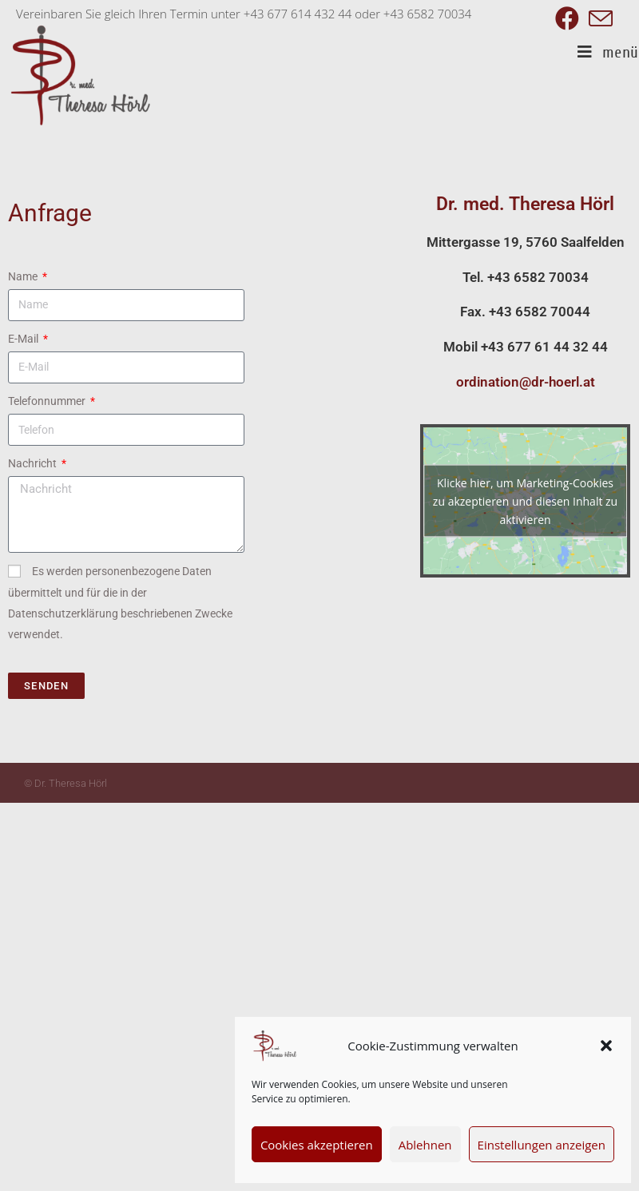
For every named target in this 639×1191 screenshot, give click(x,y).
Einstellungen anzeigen (541, 1145)
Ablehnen (425, 1145)
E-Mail (24, 338)
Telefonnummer (48, 401)
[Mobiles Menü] (608, 52)
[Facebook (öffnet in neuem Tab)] (567, 18)
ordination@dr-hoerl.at (525, 382)
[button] (606, 1046)
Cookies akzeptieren (316, 1145)
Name (24, 276)
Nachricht (33, 463)
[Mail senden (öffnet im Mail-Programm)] (598, 18)
